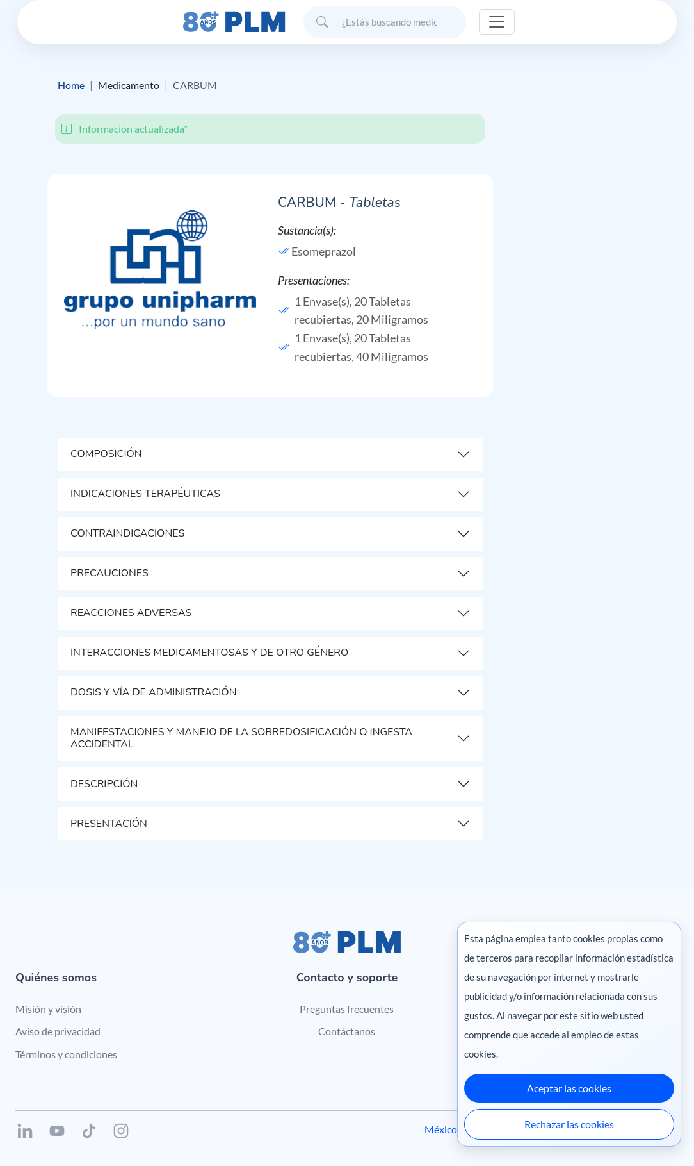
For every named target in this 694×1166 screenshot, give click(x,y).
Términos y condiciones (66, 1054)
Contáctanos (346, 1031)
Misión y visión (48, 1009)
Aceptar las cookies (569, 1088)
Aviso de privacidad (58, 1031)
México (440, 1129)
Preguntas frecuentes (347, 1009)
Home (71, 85)
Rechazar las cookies (569, 1124)
